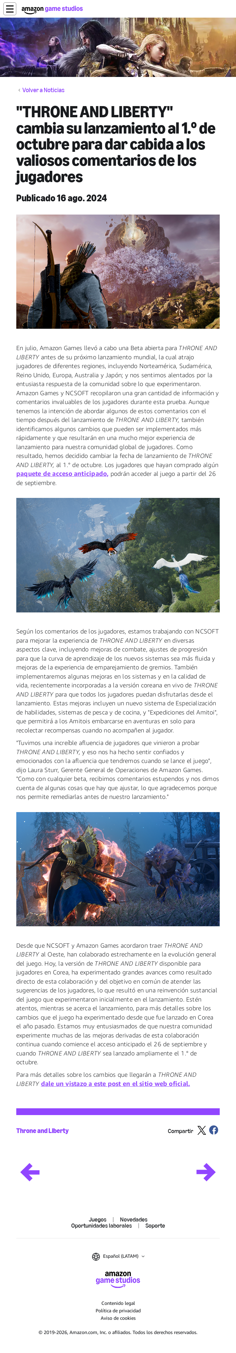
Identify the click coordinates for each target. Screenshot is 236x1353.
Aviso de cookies (118, 1318)
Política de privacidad (118, 1310)
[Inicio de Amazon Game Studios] (52, 10)
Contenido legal (118, 1303)
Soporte (155, 1226)
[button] (9, 8)
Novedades (134, 1219)
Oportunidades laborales (101, 1226)
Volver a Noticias (43, 90)
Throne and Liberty (42, 1130)
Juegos (97, 1219)
